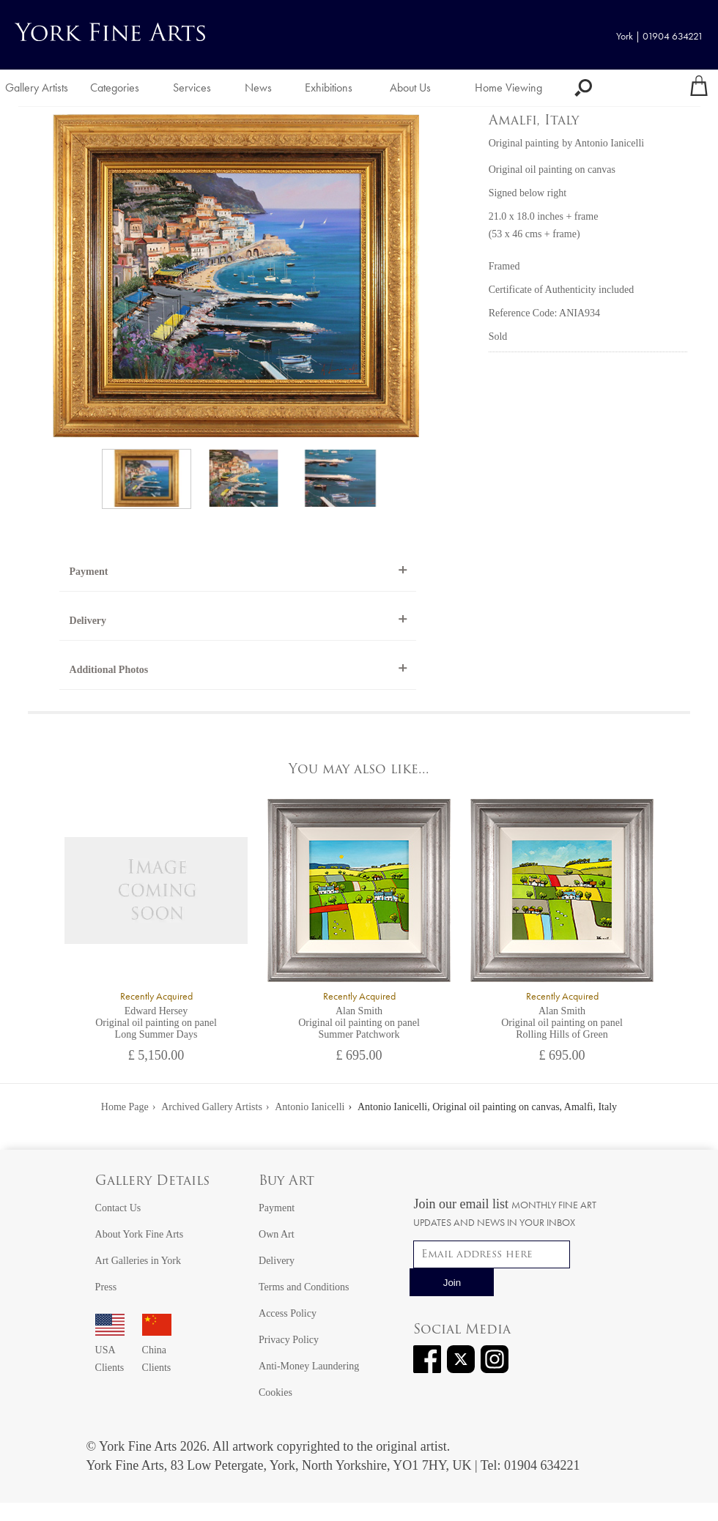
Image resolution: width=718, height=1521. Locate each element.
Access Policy (288, 1313)
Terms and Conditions (304, 1287)
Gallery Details (152, 1182)
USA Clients (110, 1350)
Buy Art (286, 1182)
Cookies (275, 1392)
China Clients (156, 1350)
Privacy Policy (289, 1339)
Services (192, 87)
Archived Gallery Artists (211, 1106)
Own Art (277, 1234)
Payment (89, 571)
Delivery (88, 620)
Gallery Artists (36, 87)
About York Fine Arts (139, 1234)
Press (106, 1287)
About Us (410, 87)
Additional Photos (109, 669)
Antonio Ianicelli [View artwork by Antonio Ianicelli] (609, 143)
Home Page (125, 1106)
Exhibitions (328, 87)
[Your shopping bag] (699, 88)
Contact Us (118, 1207)
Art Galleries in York (138, 1260)
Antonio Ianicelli (309, 1106)
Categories (114, 87)
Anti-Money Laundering (309, 1366)
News (258, 87)
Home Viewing (508, 87)
